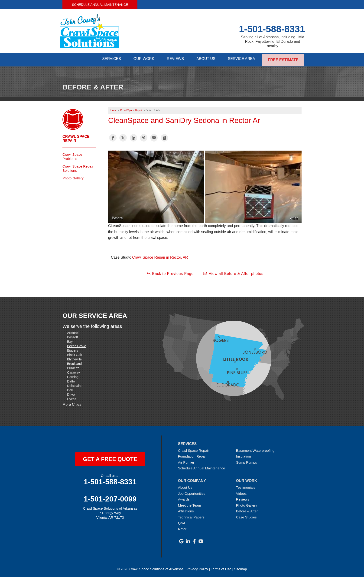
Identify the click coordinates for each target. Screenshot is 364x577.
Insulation (243, 455)
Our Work (139, 59)
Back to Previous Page (170, 272)
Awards (184, 498)
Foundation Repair (192, 455)
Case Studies (246, 516)
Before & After (247, 510)
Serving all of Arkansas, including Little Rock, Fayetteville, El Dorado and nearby (272, 41)
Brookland (74, 362)
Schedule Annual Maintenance (100, 5)
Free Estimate (283, 59)
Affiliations (186, 510)
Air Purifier (186, 461)
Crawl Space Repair (76, 137)
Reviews (172, 59)
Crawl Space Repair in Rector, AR (160, 256)
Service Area (241, 59)
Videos (241, 492)
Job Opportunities (191, 492)
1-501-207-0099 (110, 497)
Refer (182, 528)
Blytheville (74, 358)
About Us (204, 59)
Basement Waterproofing (255, 449)
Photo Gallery (73, 177)
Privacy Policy (197, 568)
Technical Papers (191, 516)
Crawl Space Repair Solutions (77, 167)
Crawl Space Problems (72, 155)
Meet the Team (189, 504)
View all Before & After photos (233, 272)
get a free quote (110, 458)
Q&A (181, 522)
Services (105, 59)
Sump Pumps (246, 461)
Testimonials (245, 486)
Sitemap (240, 568)
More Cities (71, 403)
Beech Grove (76, 344)
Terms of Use (221, 568)
